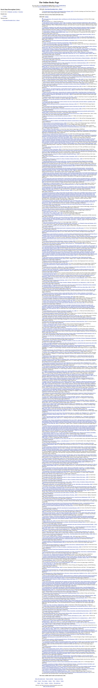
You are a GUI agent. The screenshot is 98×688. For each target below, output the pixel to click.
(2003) (54, 122)
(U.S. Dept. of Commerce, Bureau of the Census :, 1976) (65, 479)
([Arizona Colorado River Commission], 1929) (68, 270)
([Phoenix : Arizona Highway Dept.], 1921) (55, 32)
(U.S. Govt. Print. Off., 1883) (69, 289)
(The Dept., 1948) (60, 494)
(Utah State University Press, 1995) (62, 86)
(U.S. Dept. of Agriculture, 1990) (52, 149)
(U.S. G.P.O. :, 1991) (69, 195)
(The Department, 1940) (64, 243)
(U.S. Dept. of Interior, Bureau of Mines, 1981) (68, 461)
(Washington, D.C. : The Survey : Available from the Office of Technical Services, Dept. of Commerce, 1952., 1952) (69, 367)
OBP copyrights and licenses (49, 686)
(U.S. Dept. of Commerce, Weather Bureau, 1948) (55, 604)
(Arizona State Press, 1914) (65, 321)
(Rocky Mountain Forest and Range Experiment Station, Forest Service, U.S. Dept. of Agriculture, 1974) (67, 162)
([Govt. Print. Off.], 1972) (57, 636)
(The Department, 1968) (60, 639)
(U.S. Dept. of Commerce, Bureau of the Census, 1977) (60, 579)
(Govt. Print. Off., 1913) (62, 315)
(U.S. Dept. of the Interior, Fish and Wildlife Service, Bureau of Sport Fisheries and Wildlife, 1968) (69, 143)
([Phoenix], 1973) (54, 30)
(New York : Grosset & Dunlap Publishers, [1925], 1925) (59, 562)
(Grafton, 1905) (49, 211)
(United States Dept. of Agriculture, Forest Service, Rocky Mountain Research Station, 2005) (69, 234)
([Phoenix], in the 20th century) (51, 129)
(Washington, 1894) (59, 297)
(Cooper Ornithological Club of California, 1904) (61, 661)
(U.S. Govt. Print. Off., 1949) (69, 428)
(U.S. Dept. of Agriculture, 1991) (60, 156)
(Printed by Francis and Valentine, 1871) (69, 223)
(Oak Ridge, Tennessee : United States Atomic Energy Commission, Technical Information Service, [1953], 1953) (68, 401)
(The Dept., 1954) (54, 323)
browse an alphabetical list (43, 6)
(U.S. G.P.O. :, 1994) (69, 93)
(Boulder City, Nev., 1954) (66, 573)
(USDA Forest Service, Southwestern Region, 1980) (69, 595)
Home (35, 681)
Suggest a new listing (58, 678)
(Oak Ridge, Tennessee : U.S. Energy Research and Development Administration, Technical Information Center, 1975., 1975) (68, 450)
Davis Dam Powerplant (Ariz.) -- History (11, 20)
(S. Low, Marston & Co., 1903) (66, 282)
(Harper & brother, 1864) (67, 204)
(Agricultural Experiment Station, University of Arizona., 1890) (57, 190)
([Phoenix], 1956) (69, 576)
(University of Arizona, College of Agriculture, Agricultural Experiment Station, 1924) (67, 610)
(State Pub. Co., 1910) (49, 563)
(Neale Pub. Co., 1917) (55, 133)
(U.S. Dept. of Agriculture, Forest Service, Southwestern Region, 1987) (66, 62)
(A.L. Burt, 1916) (53, 212)
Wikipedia (10, 11)
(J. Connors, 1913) (51, 222)
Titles (54, 681)
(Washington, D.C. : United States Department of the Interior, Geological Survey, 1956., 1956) (69, 499)
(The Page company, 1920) (69, 253)
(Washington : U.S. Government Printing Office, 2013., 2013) (69, 631)
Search (39, 681)
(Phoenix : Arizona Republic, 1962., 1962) (59, 536)
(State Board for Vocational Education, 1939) (61, 507)
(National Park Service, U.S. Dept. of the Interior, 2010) (65, 184)
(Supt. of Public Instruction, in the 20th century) (57, 215)
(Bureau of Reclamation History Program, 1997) (58, 11)
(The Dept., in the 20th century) (58, 505)
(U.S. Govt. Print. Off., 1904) (56, 206)
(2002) (59, 118)
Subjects (58, 681)
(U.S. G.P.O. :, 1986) (69, 89)
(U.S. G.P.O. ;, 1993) (64, 615)
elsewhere (21, 11)
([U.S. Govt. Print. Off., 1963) (56, 225)
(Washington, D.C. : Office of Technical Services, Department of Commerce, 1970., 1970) (69, 371)
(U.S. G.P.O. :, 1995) (69, 180)
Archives (51, 683)
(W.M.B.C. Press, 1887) (63, 646)
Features (46, 683)
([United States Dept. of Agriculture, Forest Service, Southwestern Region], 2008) (69, 165)
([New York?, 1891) (68, 188)
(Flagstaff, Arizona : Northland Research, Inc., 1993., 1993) (63, 79)
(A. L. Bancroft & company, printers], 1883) (69, 247)
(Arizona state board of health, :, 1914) (70, 524)
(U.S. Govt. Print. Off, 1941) (57, 438)
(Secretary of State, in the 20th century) (60, 326)
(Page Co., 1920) (69, 218)
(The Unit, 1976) (50, 272)
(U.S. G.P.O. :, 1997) (69, 174)
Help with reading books (40, 678)
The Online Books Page (49, 2)
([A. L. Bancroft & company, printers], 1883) (69, 49)
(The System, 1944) (64, 302)
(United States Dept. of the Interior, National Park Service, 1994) (69, 608)
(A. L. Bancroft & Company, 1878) (53, 183)
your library (15, 11)
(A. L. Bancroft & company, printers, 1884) (68, 53)
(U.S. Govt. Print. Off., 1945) (69, 421)
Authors (50, 681)
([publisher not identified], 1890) (69, 642)
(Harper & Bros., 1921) (53, 213)
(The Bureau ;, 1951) (49, 560)
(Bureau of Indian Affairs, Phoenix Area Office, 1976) (68, 34)
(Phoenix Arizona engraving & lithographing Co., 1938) (58, 554)
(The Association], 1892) (58, 296)
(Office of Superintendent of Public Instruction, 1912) (69, 333)
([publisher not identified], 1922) (60, 40)
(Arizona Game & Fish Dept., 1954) (55, 280)
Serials (62, 681)
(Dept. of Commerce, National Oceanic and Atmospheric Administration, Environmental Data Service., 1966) (67, 606)
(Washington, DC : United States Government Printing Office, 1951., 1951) (69, 583)
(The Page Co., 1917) (69, 140)
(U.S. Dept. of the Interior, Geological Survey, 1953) (63, 352)
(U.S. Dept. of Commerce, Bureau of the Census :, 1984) (61, 154)
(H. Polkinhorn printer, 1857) (58, 301)
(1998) (62, 108)
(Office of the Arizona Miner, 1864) (67, 484)
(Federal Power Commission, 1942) (55, 555)
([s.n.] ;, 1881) (69, 201)
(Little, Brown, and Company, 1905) (57, 137)
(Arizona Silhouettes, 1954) (65, 277)
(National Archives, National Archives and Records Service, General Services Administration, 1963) (66, 497)
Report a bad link (49, 678)
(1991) (60, 103)
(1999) (57, 115)
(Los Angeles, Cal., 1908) (59, 310)
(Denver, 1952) (69, 557)
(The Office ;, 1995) (60, 96)
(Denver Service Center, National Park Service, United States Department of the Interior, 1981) (68, 653)
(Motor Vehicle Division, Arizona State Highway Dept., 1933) (69, 489)
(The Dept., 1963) (52, 567)
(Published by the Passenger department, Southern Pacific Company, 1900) (69, 136)
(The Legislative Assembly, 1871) (69, 513)
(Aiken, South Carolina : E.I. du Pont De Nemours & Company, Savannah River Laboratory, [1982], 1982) (68, 468)
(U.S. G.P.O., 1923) (63, 340)
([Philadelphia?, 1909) (66, 83)
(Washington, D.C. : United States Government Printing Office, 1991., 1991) (65, 349)
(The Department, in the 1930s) (60, 328)
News (42, 683)
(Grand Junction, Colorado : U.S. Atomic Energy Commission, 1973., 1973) (67, 531)
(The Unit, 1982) (49, 274)
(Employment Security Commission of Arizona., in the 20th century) (63, 228)
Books (38, 683)
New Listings (44, 681)
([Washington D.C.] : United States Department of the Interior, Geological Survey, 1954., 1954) (68, 346)
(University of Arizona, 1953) (64, 522)
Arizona (4, 16)
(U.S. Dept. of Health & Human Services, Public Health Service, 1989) (69, 76)
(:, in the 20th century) (56, 440)
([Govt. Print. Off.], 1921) (52, 146)
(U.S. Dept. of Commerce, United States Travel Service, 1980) (62, 546)
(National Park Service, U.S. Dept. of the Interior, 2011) (62, 625)
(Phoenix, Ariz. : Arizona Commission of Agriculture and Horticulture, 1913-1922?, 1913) (68, 266)
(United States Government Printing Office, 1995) (68, 504)
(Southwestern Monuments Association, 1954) (58, 659)
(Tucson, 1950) (52, 648)
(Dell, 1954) (49, 564)
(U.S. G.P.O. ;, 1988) (67, 613)
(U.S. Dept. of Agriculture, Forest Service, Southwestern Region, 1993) (65, 544)
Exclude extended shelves (60, 5)
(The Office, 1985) (58, 99)
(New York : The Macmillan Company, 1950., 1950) (57, 335)
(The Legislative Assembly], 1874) (68, 517)
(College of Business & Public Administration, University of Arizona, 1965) (59, 241)
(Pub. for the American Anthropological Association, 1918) (66, 672)
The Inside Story (57, 683)
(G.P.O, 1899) (55, 313)
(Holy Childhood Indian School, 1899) (56, 671)
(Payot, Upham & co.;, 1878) (65, 55)
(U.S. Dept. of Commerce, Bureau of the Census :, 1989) (65, 477)
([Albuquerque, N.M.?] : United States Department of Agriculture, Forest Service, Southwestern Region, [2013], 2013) (68, 538)
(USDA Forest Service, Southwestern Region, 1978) (69, 588)
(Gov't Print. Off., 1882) (59, 300)
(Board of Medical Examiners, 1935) (57, 264)
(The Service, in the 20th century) (56, 263)
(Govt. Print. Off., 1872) (68, 307)
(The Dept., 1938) (60, 492)
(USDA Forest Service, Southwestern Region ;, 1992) (63, 74)
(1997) (64, 106)
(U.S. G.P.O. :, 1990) (68, 169)
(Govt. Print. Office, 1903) (67, 287)
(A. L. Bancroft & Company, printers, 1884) (68, 294)
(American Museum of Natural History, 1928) (65, 60)
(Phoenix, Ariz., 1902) (49, 520)
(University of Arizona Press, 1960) (57, 42)
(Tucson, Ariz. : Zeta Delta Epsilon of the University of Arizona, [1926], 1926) (69, 533)
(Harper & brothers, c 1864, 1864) (69, 58)
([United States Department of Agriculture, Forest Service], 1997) (60, 549)
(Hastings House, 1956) (57, 43)
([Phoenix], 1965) (57, 260)
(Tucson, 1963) (60, 238)
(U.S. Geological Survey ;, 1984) (67, 617)
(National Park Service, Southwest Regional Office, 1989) (67, 656)
